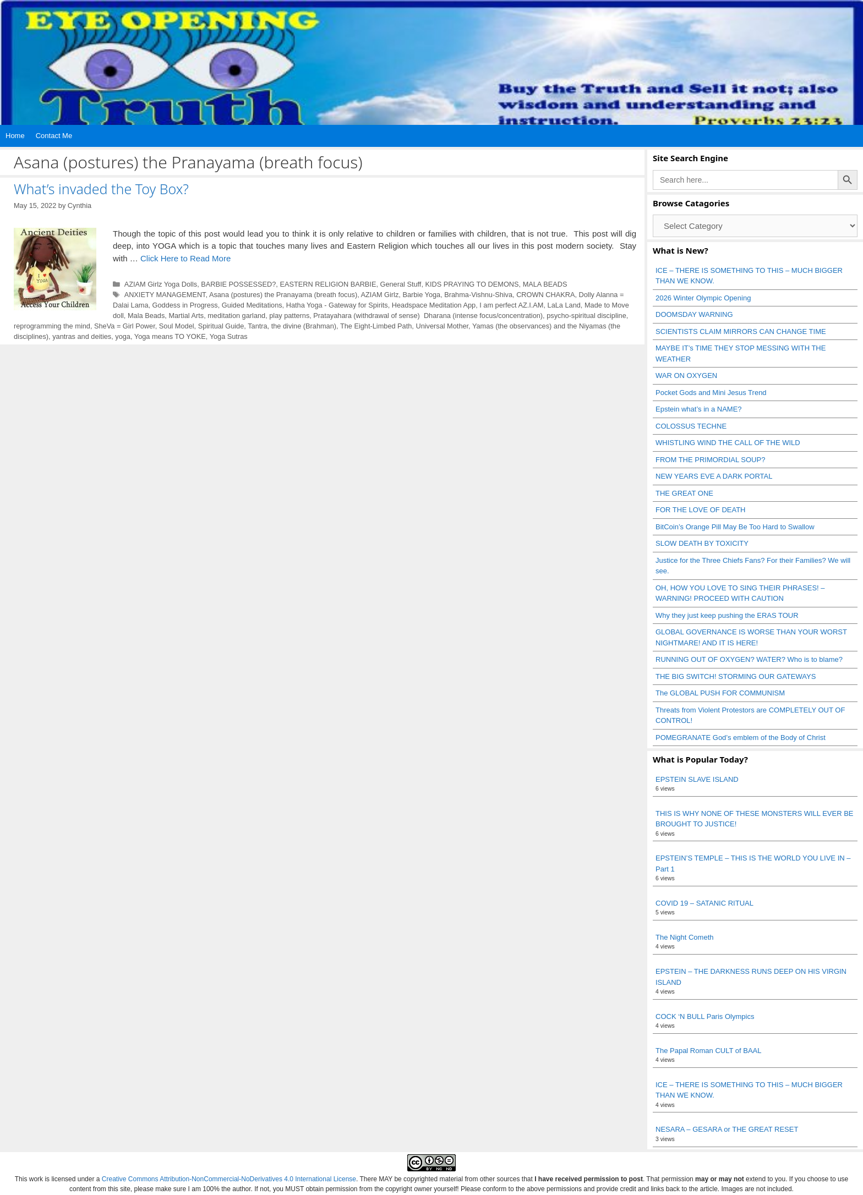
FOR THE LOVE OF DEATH (700, 510)
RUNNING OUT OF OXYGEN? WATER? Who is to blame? (749, 659)
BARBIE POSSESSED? (238, 284)
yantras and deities (81, 336)
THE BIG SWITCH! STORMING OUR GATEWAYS (736, 676)
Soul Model (176, 326)
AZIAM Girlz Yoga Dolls (161, 284)
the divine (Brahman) (303, 326)
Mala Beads (146, 315)
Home (15, 135)
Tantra (257, 326)
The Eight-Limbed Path (376, 326)
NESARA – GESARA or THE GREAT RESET (727, 1129)
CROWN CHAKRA (545, 294)
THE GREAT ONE (684, 493)
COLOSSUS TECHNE (691, 426)
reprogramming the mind (52, 326)
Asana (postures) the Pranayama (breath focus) (283, 294)
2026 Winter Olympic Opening (703, 298)
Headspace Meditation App (434, 305)
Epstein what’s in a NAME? (699, 409)
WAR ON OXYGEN (686, 375)
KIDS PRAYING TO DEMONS (472, 284)
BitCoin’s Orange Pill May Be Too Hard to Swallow (735, 527)
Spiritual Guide (221, 326)
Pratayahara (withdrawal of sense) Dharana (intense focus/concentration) (428, 315)
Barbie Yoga (421, 294)
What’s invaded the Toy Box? (101, 188)
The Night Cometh (685, 937)
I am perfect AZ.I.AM (511, 305)
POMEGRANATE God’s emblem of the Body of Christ (741, 737)
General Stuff (401, 284)
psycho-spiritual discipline (586, 315)
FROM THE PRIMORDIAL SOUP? (710, 460)
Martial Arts (186, 315)
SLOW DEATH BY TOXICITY (702, 543)
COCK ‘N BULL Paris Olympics (705, 1016)
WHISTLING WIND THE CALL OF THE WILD (728, 442)
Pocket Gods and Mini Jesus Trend (711, 392)
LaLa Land (564, 305)
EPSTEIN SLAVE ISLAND (697, 779)
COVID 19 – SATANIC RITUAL (704, 903)
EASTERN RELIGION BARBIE (328, 284)
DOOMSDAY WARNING (694, 314)
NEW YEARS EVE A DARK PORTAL (714, 476)
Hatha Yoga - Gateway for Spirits (337, 305)
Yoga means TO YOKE (170, 336)
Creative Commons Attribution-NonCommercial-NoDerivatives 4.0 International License (229, 1179)
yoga (122, 336)
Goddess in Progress (185, 305)
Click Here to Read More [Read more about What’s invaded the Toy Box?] (185, 258)
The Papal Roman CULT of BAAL (708, 1050)
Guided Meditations (252, 305)
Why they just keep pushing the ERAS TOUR (727, 615)
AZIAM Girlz (380, 294)
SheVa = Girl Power (124, 326)
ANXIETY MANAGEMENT (165, 294)
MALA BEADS (545, 284)
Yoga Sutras (229, 336)
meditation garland (236, 315)
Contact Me (54, 135)
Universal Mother (442, 326)
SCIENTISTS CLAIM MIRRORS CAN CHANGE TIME (741, 331)
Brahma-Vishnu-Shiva (478, 294)
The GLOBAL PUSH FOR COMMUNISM (720, 693)
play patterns (289, 315)
